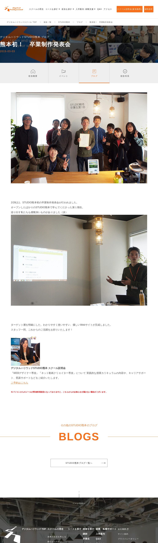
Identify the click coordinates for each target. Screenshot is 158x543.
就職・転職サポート (106, 529)
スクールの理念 (55, 529)
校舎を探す (88, 529)
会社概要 (122, 529)
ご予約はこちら (19, 383)
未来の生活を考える (56, 537)
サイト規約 (123, 534)
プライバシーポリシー (128, 539)
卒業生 (86, 539)
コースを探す (74, 529)
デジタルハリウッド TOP (34, 529)
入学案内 (100, 534)
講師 (85, 534)
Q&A (98, 539)
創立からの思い (54, 542)
